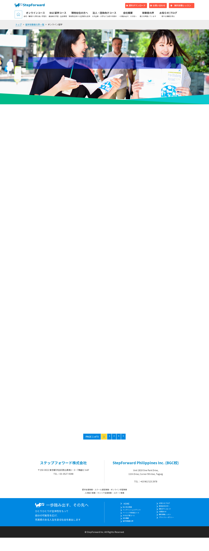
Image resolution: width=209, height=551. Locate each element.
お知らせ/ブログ (168, 14)
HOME (122, 503)
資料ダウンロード (136, 5)
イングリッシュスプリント (131, 511)
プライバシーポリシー (168, 522)
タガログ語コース (127, 518)
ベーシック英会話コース (130, 515)
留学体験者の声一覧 (34, 24)
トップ (18, 24)
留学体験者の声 (126, 526)
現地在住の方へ (79, 14)
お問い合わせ (157, 5)
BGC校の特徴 (125, 507)
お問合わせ (163, 515)
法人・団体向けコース (104, 14)
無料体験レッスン (180, 5)
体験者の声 (148, 14)
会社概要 (127, 14)
